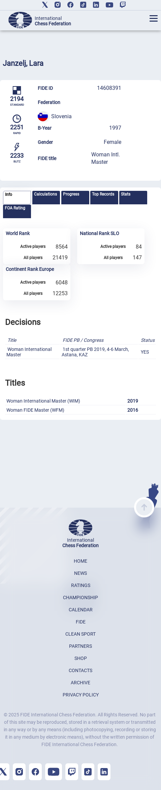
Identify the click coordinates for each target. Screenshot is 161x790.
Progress (71, 194)
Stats (125, 194)
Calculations (45, 194)
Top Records (103, 194)
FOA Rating (15, 208)
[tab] (17, 198)
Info (8, 194)
